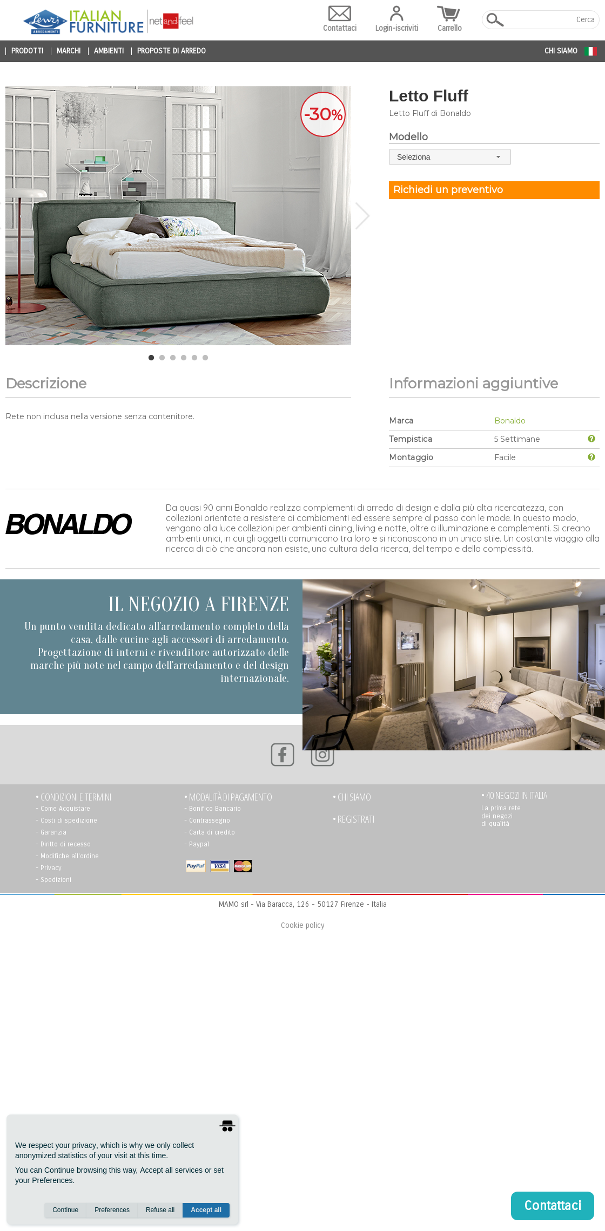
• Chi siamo (352, 797)
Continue (65, 1210)
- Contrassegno (207, 820)
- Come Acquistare (63, 808)
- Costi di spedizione (66, 820)
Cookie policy (302, 925)
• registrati (353, 819)
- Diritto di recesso (63, 844)
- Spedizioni (53, 880)
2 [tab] (162, 358)
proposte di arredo (171, 51)
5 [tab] (194, 358)
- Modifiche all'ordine (67, 856)
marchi (68, 51)
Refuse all (160, 1210)
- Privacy (49, 868)
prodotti (27, 51)
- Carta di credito (209, 832)
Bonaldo (510, 421)
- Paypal (196, 844)
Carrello (450, 19)
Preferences (112, 1210)
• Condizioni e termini (73, 797)
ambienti (109, 51)
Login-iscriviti (396, 19)
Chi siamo (560, 51)
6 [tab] (205, 358)
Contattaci (340, 19)
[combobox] (450, 157)
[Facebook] (282, 755)
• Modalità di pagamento (228, 797)
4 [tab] (183, 358)
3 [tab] (172, 358)
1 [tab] (151, 358)
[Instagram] (322, 755)
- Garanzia (51, 832)
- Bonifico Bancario (212, 808)
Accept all (206, 1210)
